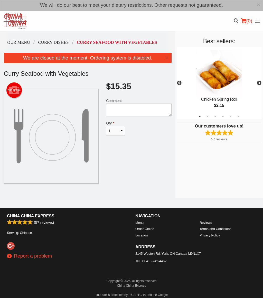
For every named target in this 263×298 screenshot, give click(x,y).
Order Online (144, 229)
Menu (139, 223)
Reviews (206, 223)
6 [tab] (238, 116)
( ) (246, 21)
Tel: (150, 261)
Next (259, 83)
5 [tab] (230, 116)
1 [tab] (199, 116)
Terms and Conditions (215, 229)
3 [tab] (215, 116)
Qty (115, 128)
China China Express (30, 216)
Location (141, 235)
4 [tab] (223, 116)
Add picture (14, 90)
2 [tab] (207, 116)
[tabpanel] (219, 83)
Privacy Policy (210, 235)
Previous (179, 83)
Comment (138, 107)
